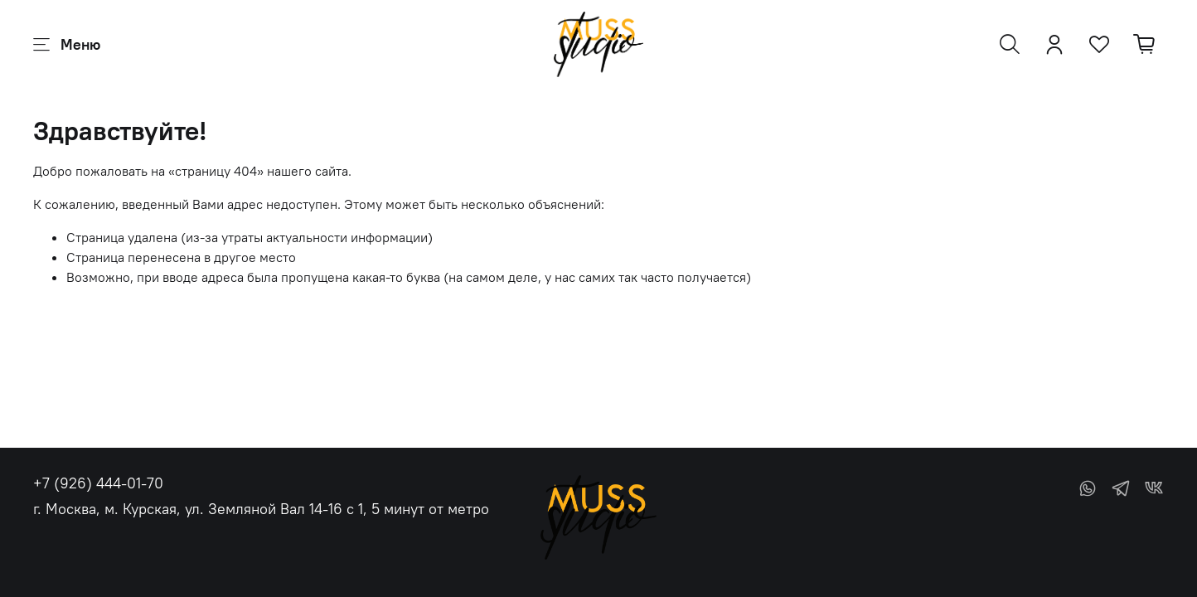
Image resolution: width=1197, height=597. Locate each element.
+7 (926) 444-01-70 (98, 483)
